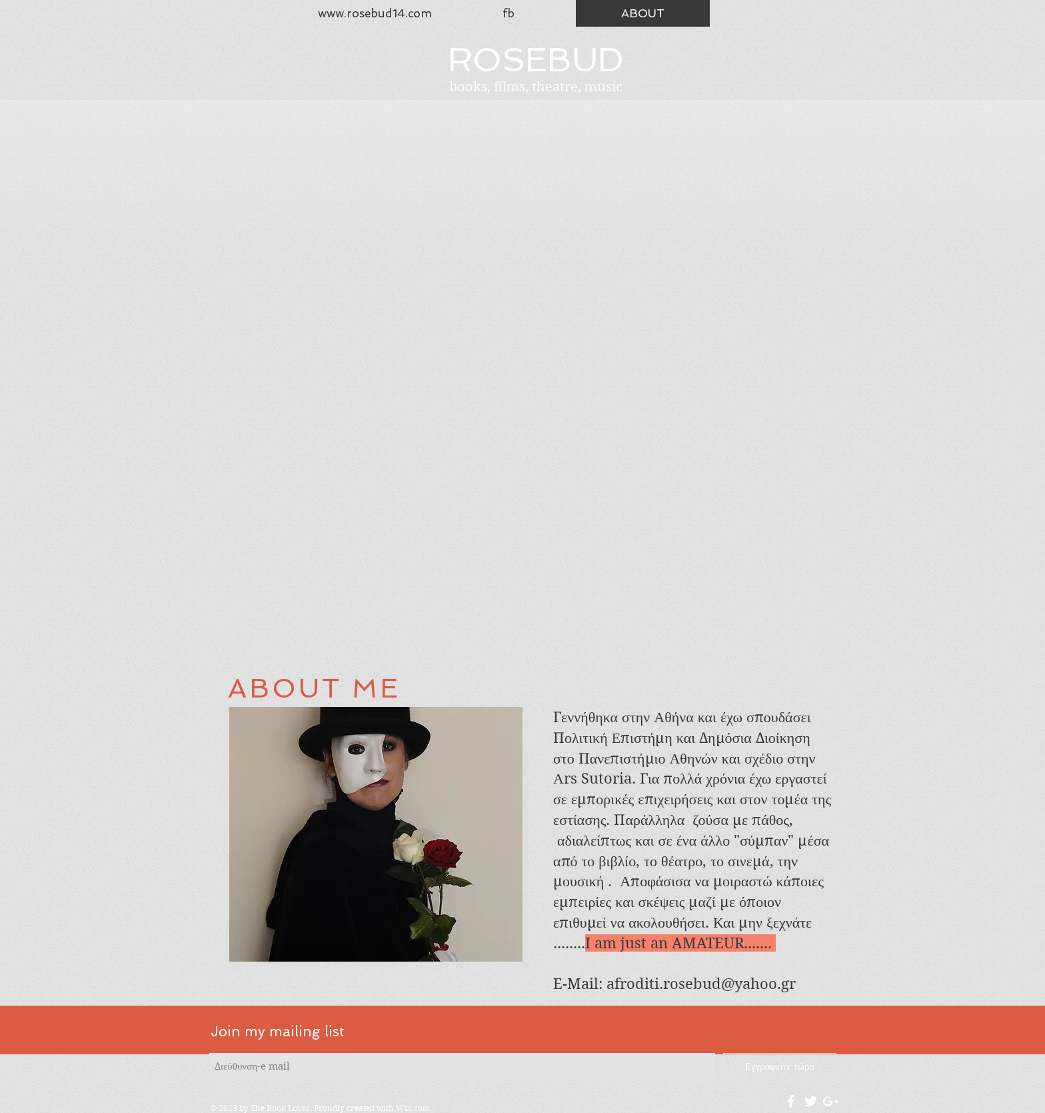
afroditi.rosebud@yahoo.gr (701, 983)
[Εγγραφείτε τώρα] (779, 1066)
